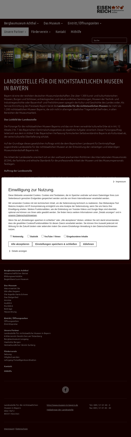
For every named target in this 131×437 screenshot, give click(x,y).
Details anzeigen (19, 251)
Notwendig (16, 236)
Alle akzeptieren (20, 244)
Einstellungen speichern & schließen (56, 244)
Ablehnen (88, 244)
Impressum (121, 181)
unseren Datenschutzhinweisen (22, 215)
